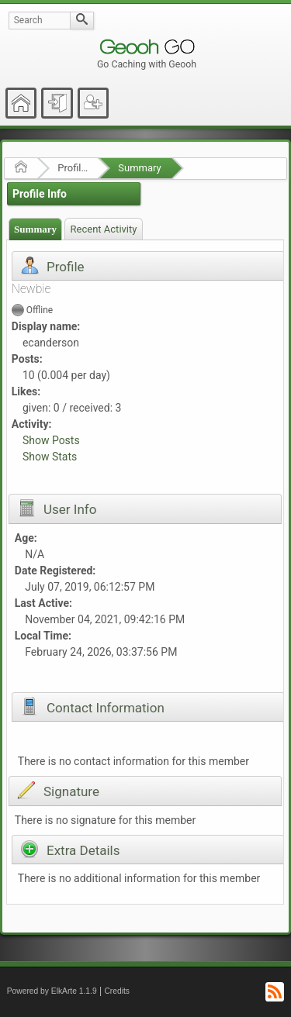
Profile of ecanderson (72, 168)
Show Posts (51, 440)
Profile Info (39, 194)
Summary (139, 168)
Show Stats (50, 456)
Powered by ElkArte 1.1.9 (52, 991)
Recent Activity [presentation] (104, 229)
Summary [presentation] (35, 229)
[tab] (36, 229)
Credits (117, 991)
